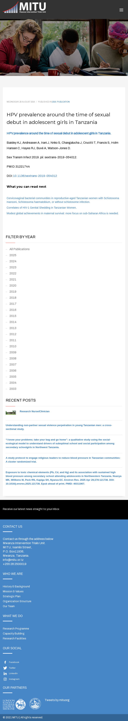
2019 (54, 102)
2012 (12, 334)
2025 (12, 255)
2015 (12, 316)
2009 (12, 352)
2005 (12, 376)
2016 (12, 309)
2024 (13, 261)
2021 (12, 279)
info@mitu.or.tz (13, 559)
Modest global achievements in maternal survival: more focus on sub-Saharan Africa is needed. (63, 213)
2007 (13, 364)
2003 (12, 388)
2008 (12, 358)
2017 (13, 303)
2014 (13, 322)
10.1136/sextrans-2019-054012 (35, 175)
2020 (12, 285)
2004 (13, 382)
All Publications (19, 249)
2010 (12, 346)
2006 (12, 370)
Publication (63, 102)
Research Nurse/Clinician (35, 411)
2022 (12, 273)
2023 (12, 267)
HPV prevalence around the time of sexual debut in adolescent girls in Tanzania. (59, 133)
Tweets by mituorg (57, 700)
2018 (12, 297)
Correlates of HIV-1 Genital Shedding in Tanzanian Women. (42, 207)
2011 (12, 340)
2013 (12, 328)
